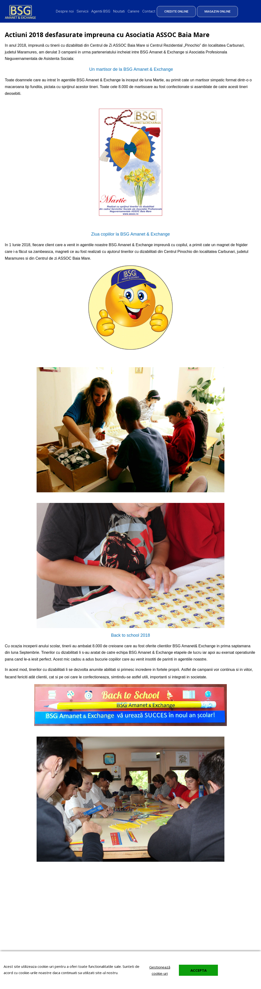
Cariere (133, 11)
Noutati (119, 11)
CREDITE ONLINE (176, 11)
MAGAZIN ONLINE (217, 11)
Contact (148, 11)
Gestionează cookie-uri (159, 970)
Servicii (82, 11)
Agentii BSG (100, 11)
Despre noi (65, 11)
